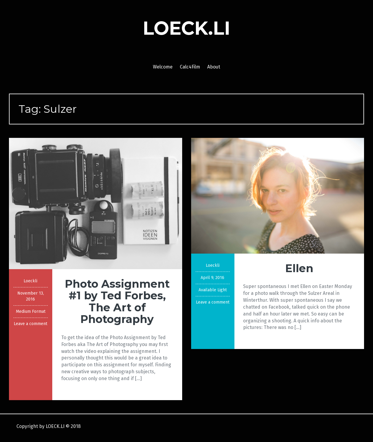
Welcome (163, 67)
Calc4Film (190, 67)
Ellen (299, 268)
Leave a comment (30, 323)
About (213, 67)
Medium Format (30, 311)
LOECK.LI (186, 28)
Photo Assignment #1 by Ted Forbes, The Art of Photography (117, 301)
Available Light (213, 289)
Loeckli (30, 281)
